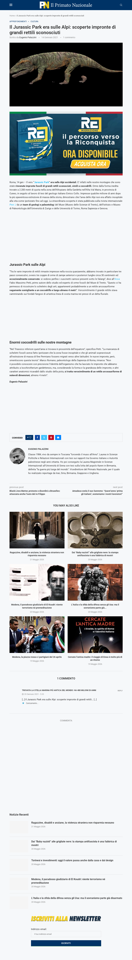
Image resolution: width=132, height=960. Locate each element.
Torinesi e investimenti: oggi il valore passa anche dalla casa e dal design (72, 860)
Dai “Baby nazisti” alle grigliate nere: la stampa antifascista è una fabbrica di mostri (74, 843)
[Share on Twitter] (44, 437)
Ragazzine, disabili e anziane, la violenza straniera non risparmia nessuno (72, 822)
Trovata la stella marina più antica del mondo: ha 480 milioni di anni (59, 690)
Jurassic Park (41, 182)
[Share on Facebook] (37, 437)
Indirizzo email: (66, 932)
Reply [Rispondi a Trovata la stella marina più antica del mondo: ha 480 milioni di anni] (120, 691)
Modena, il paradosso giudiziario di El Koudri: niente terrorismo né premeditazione (68, 881)
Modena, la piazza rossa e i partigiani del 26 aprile (37, 657)
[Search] (121, 5)
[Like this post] (30, 437)
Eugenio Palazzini (27, 37)
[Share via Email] (58, 437)
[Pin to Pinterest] (51, 437)
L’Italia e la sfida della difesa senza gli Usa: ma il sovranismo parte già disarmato (76, 898)
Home (12, 15)
